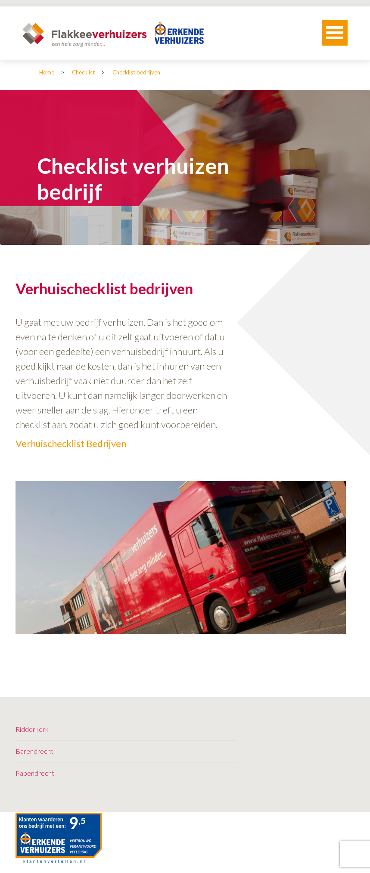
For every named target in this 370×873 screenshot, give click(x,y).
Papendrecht (35, 773)
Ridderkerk (32, 729)
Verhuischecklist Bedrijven (71, 443)
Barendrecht (34, 751)
